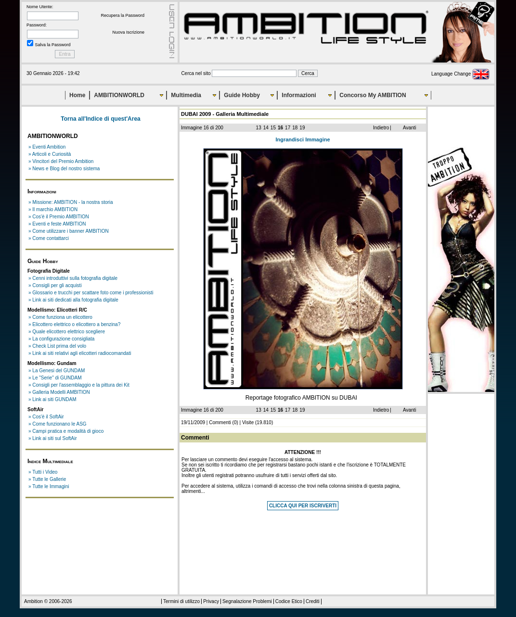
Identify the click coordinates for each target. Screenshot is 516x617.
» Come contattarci (48, 238)
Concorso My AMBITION (372, 95)
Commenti (220, 422)
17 (287, 127)
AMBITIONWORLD (119, 95)
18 (294, 127)
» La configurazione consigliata (61, 338)
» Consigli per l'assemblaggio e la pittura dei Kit (78, 385)
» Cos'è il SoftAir (46, 416)
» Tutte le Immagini (48, 486)
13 (258, 127)
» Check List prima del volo (57, 346)
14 (266, 127)
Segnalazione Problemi (247, 601)
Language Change (460, 73)
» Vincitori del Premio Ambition (60, 161)
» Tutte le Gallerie (47, 479)
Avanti (409, 127)
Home (77, 95)
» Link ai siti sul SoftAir (52, 438)
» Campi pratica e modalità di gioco (65, 431)
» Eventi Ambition (46, 147)
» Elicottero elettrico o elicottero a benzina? (74, 324)
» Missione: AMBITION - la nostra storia (70, 202)
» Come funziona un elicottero (60, 317)
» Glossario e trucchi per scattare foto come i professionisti (91, 292)
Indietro (381, 127)
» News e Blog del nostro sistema (64, 168)
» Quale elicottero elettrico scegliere (66, 331)
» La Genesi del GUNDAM (56, 370)
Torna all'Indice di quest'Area (101, 118)
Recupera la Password (122, 15)
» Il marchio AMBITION (52, 209)
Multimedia (186, 95)
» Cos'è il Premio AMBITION (58, 216)
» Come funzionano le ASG (57, 424)
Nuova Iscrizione (128, 32)
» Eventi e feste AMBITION (57, 224)
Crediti (313, 601)
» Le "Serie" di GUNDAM (54, 377)
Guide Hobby (242, 95)
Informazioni (299, 95)
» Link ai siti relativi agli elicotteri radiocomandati (79, 353)
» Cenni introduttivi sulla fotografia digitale (72, 278)
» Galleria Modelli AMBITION (59, 392)
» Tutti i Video (42, 472)
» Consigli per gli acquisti (55, 285)
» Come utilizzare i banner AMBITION (68, 231)
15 (273, 127)
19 (302, 127)
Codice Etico (288, 601)
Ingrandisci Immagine (302, 139)
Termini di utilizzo (181, 601)
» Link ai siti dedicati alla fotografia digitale (73, 299)
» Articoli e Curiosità (49, 154)
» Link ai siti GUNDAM (52, 399)
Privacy (211, 601)
